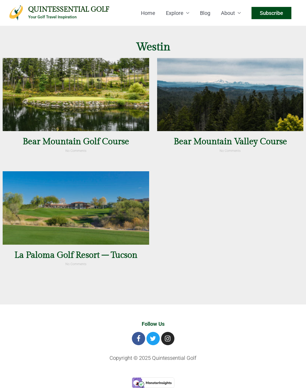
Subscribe (271, 13)
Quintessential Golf (68, 10)
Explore (174, 13)
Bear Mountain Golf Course (76, 142)
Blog (205, 13)
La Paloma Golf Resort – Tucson (75, 255)
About (228, 13)
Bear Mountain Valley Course (230, 142)
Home (148, 13)
